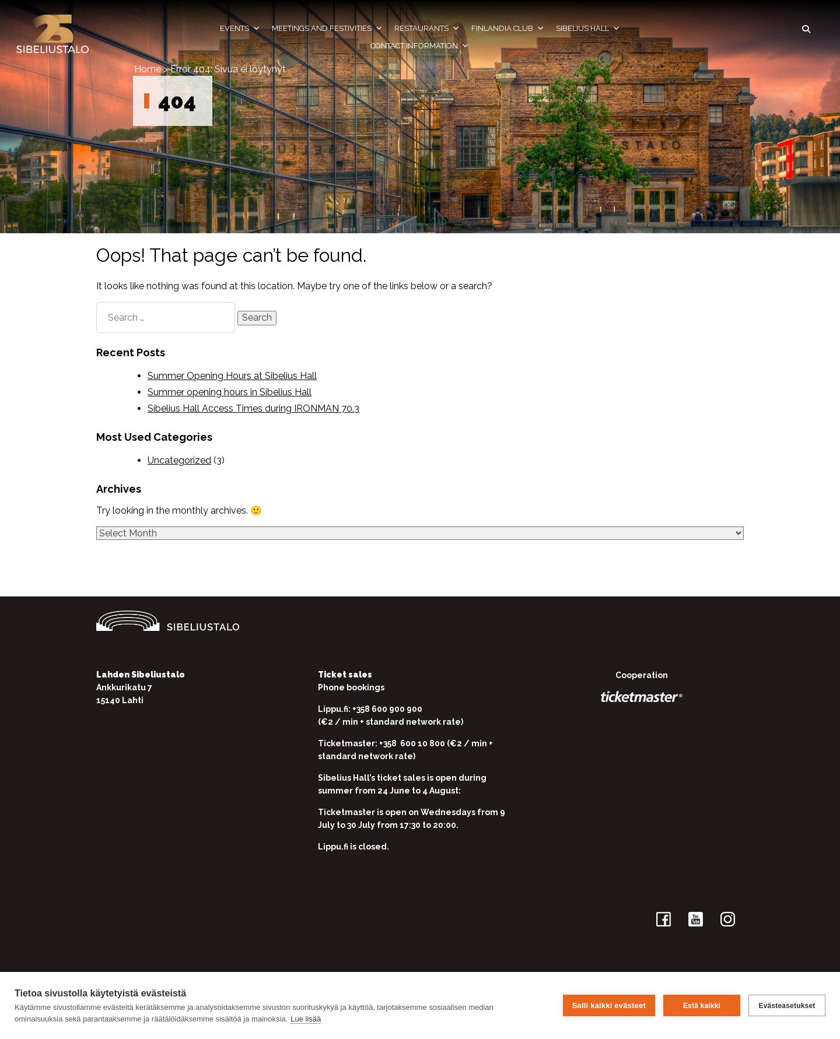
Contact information (419, 46)
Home (147, 69)
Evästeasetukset (786, 1006)
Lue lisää (305, 1019)
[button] (806, 29)
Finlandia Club (507, 28)
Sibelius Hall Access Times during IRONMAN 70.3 (253, 408)
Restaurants (427, 28)
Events (240, 28)
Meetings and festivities (327, 28)
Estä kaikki (701, 1006)
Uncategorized (179, 460)
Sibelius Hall (588, 28)
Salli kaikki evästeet (609, 1005)
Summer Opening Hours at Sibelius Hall (232, 375)
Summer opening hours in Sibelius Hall (230, 392)
